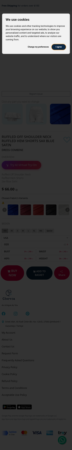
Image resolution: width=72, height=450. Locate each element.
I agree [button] (59, 47)
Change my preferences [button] (38, 47)
